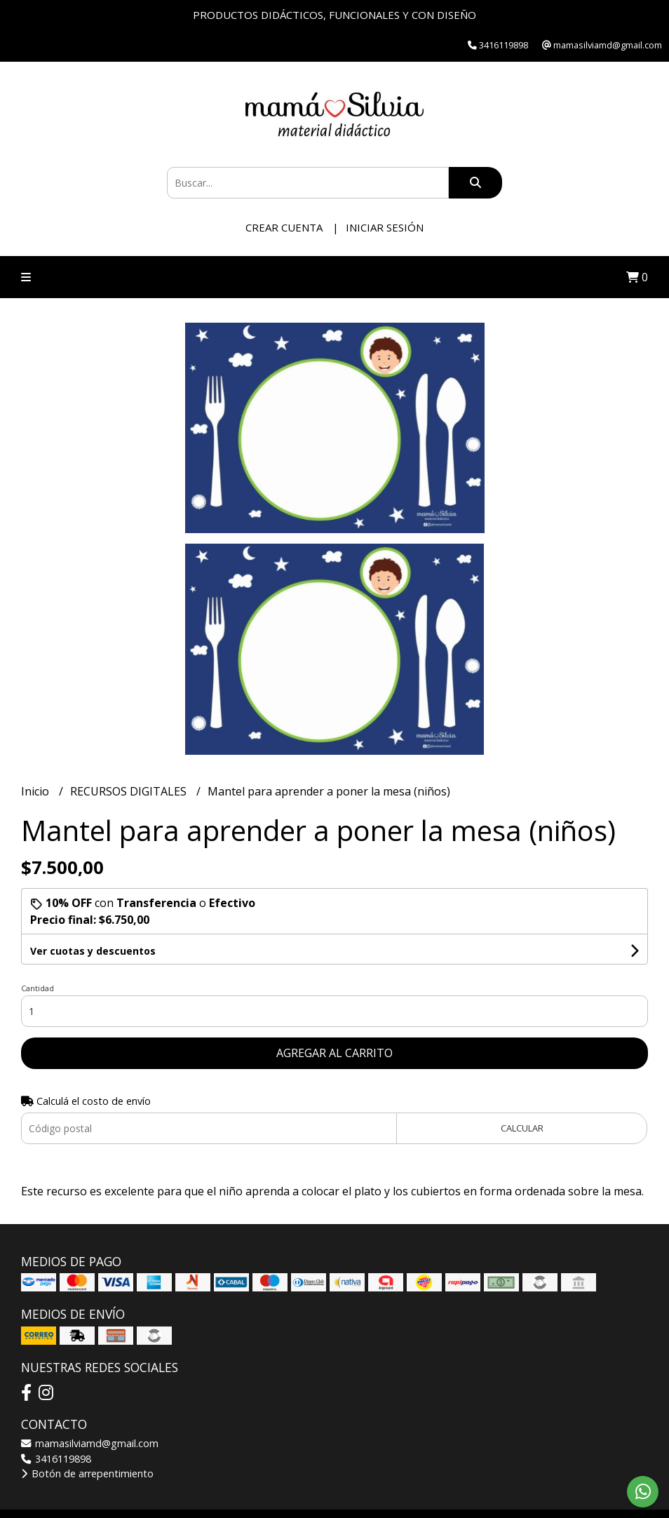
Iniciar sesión (385, 227)
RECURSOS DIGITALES (129, 791)
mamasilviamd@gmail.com (89, 1443)
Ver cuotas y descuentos (93, 951)
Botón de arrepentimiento (87, 1473)
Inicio (36, 791)
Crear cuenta (284, 227)
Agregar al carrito (334, 1053)
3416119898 (56, 1458)
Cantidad (37, 988)
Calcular (522, 1128)
